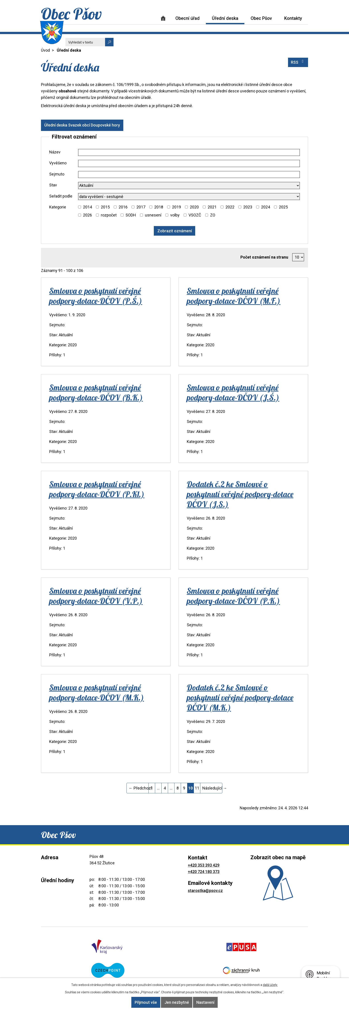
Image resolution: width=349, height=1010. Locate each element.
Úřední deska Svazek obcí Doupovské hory (85, 125)
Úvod (163, 18)
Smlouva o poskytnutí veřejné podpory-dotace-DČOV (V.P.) (96, 596)
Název (55, 152)
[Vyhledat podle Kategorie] (79, 207)
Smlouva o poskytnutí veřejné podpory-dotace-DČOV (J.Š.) (233, 392)
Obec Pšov (261, 18)
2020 (194, 207)
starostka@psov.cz (205, 890)
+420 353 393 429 (203, 865)
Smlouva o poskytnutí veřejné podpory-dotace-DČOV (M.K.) (96, 692)
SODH (131, 215)
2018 (158, 207)
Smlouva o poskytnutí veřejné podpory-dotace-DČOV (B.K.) (96, 392)
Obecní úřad (187, 18)
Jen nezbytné (176, 1002)
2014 (87, 207)
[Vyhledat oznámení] (174, 231)
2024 (265, 207)
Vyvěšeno (58, 163)
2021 (212, 207)
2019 (176, 207)
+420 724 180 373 (203, 871)
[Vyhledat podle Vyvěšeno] (189, 163)
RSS (298, 62)
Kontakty (293, 18)
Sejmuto (56, 174)
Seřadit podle (60, 196)
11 (197, 788)
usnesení (153, 215)
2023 (247, 207)
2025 (283, 207)
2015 (105, 207)
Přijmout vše (140, 1002)
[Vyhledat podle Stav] (189, 185)
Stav (53, 185)
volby (175, 215)
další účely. (270, 985)
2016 (123, 207)
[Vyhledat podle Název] (189, 152)
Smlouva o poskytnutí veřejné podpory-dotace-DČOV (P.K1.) (96, 489)
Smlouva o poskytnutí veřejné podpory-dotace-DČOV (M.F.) (233, 296)
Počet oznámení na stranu (264, 257)
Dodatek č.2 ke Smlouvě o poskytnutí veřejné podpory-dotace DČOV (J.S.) (240, 494)
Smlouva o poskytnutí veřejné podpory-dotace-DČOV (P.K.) (233, 596)
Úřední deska (225, 18)
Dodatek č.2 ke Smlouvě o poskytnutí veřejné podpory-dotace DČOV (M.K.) (240, 697)
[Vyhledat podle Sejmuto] (189, 174)
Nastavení (212, 1002)
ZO (212, 215)
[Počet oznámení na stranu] (298, 257)
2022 (229, 207)
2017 (140, 207)
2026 (87, 215)
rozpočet (109, 215)
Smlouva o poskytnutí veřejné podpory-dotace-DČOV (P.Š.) (95, 296)
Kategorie (57, 207)
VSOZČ (195, 215)
